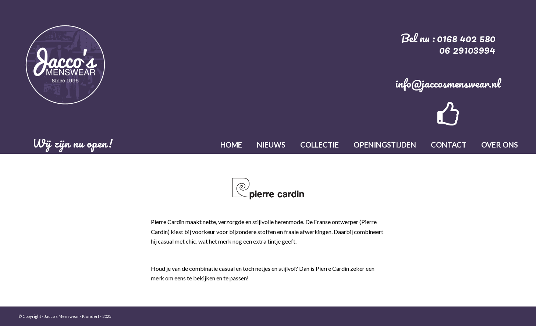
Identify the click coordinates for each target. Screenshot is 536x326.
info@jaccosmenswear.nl (448, 83)
